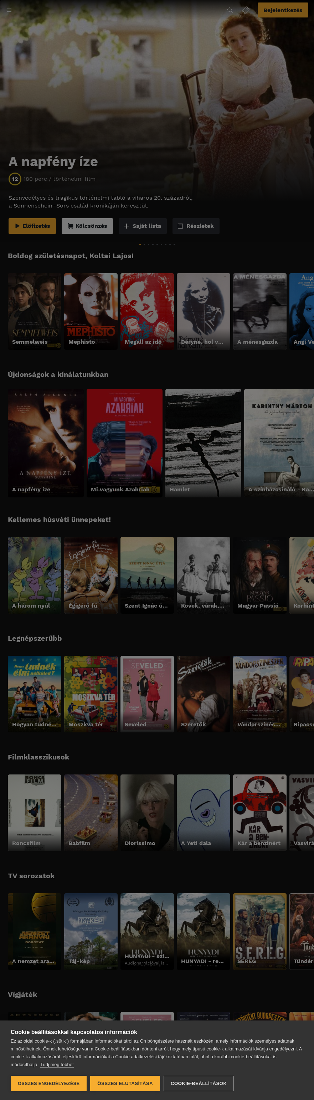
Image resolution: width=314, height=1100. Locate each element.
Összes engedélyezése (48, 1083)
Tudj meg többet (56, 1064)
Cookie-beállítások (199, 1083)
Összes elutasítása (125, 1083)
